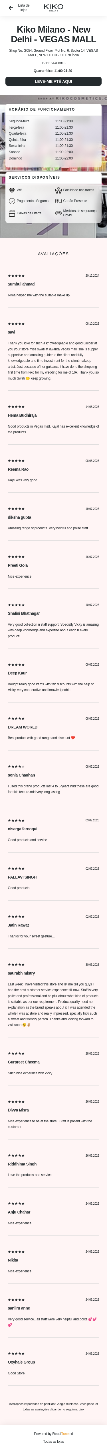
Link (81, 1409)
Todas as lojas (53, 1442)
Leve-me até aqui (53, 81)
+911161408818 (54, 63)
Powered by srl (53, 1434)
